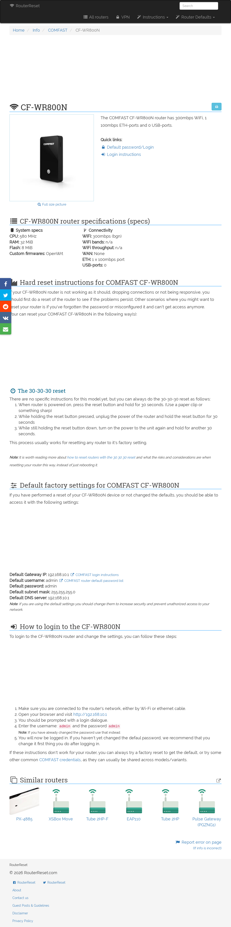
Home (19, 30)
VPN (122, 17)
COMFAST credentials (60, 759)
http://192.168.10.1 (90, 714)
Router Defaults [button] (195, 17)
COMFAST (57, 30)
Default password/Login (127, 147)
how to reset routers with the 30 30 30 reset (101, 457)
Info (36, 30)
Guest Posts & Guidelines (30, 905)
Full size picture (52, 204)
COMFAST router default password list (91, 581)
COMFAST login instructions (94, 575)
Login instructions (121, 154)
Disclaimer (20, 913)
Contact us (20, 898)
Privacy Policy (22, 921)
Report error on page (198, 845)
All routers (95, 17)
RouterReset (24, 5)
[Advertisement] (115, 71)
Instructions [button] (152, 17)
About (16, 890)
